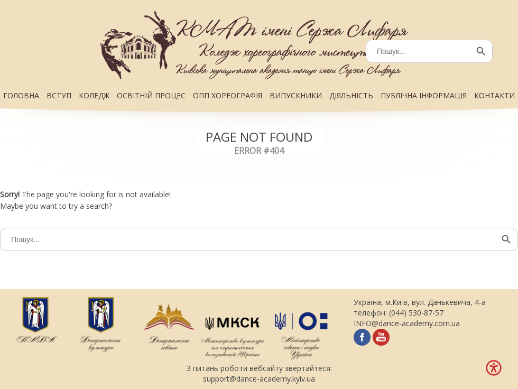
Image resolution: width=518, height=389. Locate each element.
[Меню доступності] (493, 367)
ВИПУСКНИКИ (296, 95)
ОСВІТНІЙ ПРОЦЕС (151, 95)
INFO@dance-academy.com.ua (407, 323)
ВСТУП (59, 95)
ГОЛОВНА (21, 95)
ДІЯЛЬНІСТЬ (351, 95)
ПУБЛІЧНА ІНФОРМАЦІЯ (424, 95)
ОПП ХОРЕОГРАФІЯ (227, 95)
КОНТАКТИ (494, 95)
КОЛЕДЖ (94, 95)
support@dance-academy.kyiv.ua (259, 379)
